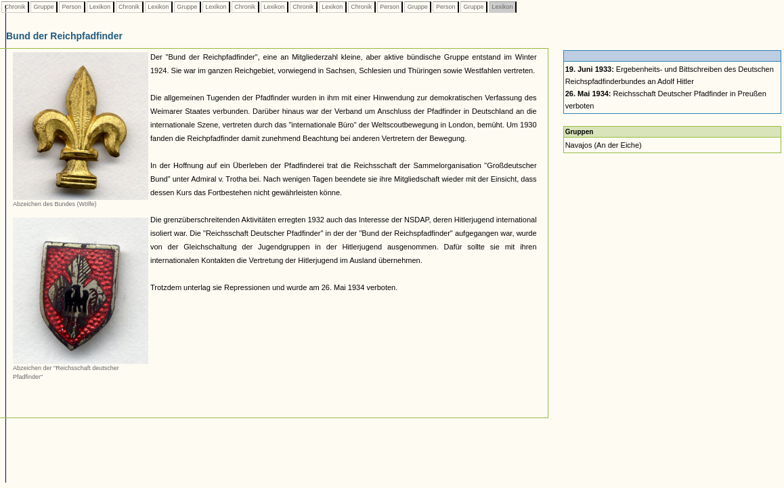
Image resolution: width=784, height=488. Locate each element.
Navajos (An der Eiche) (603, 145)
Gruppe (44, 6)
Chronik (15, 6)
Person (71, 6)
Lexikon (100, 6)
